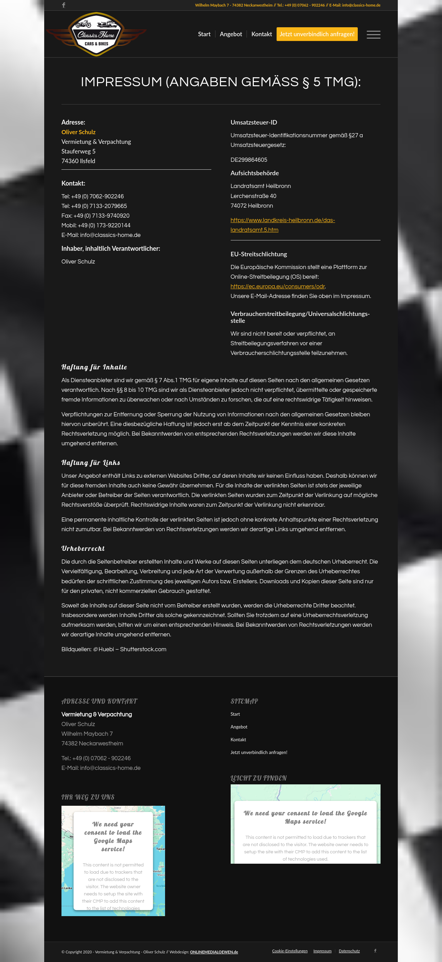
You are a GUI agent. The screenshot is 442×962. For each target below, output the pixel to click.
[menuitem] (204, 34)
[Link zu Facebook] (63, 5)
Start (235, 714)
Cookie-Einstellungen (289, 951)
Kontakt (238, 739)
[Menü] (371, 34)
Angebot (239, 727)
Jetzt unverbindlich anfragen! (259, 752)
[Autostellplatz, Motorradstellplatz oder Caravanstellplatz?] (96, 34)
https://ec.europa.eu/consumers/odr (278, 287)
